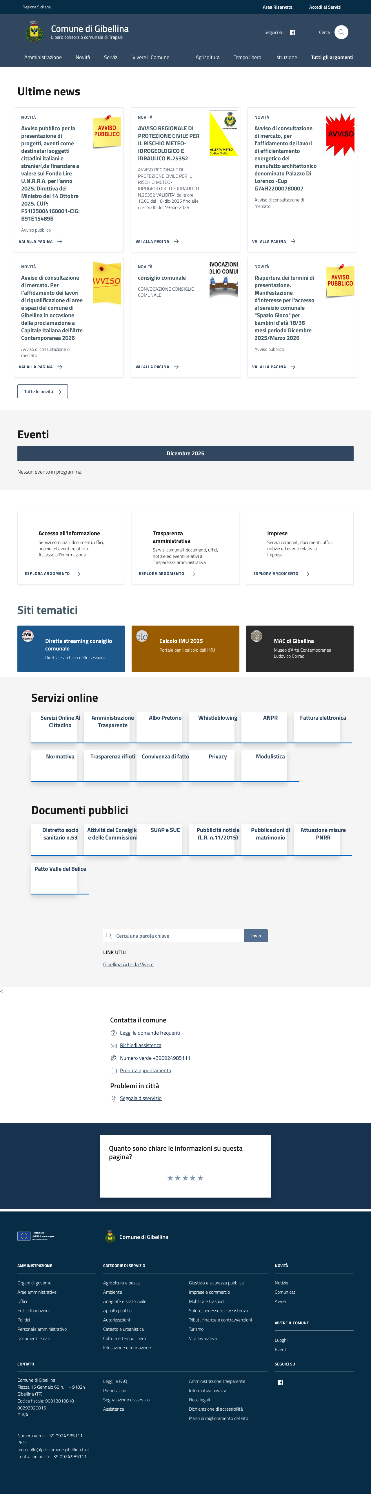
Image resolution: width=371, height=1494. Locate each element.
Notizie (281, 1282)
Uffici (22, 1301)
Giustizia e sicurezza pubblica (216, 1282)
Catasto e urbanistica (123, 1329)
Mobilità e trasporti (207, 1301)
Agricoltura (208, 57)
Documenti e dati (33, 1338)
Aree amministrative (37, 1291)
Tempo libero (247, 57)
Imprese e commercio (209, 1291)
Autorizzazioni (116, 1319)
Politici (23, 1319)
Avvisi (280, 1301)
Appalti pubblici (117, 1310)
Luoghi (281, 1340)
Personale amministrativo (42, 1329)
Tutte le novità (42, 391)
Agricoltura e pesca (121, 1282)
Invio (256, 935)
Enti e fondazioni (33, 1310)
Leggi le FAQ (115, 1381)
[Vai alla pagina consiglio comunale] (156, 364)
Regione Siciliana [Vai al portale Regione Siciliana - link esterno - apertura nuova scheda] (37, 7)
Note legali (199, 1399)
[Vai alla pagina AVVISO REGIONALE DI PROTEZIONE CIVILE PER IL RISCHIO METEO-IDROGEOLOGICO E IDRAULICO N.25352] (156, 239)
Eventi (281, 1349)
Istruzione (286, 57)
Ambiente (112, 1291)
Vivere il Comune (150, 57)
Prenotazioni (115, 1390)
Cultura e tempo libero (124, 1338)
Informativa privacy (207, 1390)
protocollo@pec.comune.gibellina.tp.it (53, 1449)
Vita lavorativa (203, 1338)
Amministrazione (43, 57)
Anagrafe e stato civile (124, 1301)
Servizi (111, 57)
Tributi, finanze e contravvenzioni (220, 1319)
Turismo (196, 1329)
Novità (83, 57)
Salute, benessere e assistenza (218, 1310)
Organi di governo (34, 1282)
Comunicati (285, 1291)
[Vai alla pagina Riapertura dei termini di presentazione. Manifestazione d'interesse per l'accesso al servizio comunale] (273, 364)
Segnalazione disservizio (126, 1399)
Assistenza (113, 1408)
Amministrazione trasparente (217, 1381)
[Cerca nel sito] (341, 32)
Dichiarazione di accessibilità (216, 1408)
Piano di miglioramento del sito (218, 1418)
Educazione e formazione (127, 1347)
